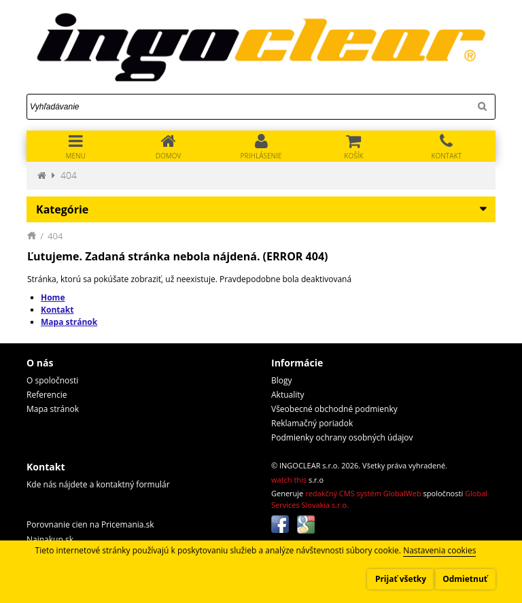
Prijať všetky (400, 579)
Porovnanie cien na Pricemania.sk (90, 524)
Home (53, 297)
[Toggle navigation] (75, 146)
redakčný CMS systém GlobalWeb (363, 493)
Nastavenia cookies (439, 550)
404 (68, 175)
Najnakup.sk (50, 539)
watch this (289, 480)
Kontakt (57, 309)
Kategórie (62, 209)
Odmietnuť (464, 579)
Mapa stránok (69, 322)
